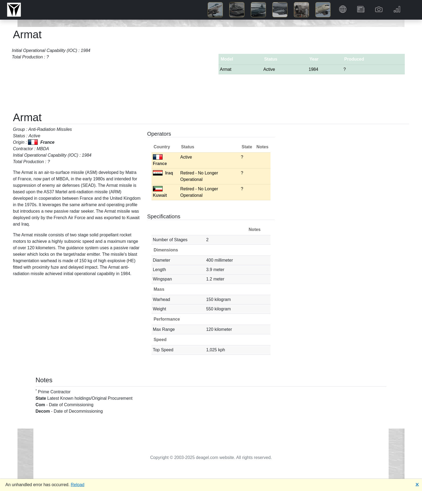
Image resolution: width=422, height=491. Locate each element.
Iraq (163, 173)
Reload (78, 484)
